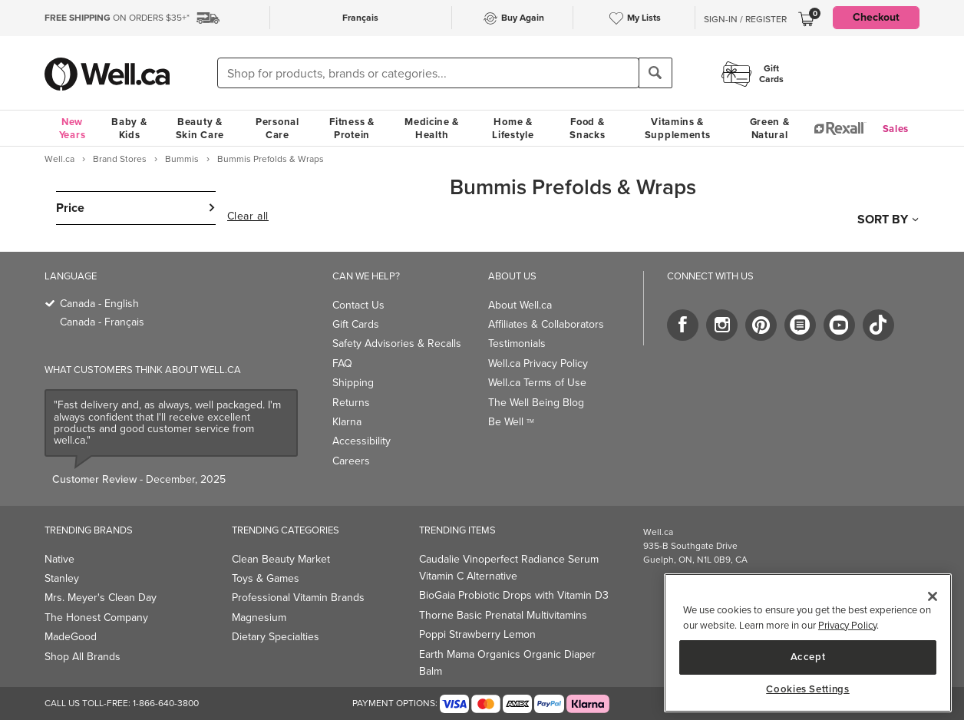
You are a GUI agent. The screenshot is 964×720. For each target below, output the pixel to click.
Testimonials (517, 343)
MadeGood (71, 637)
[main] (808, 642)
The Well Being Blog (536, 403)
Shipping (353, 383)
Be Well (511, 422)
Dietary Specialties (275, 637)
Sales (896, 128)
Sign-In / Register (745, 19)
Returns (351, 403)
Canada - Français (102, 322)
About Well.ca (520, 305)
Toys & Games (265, 578)
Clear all (248, 216)
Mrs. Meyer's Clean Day (101, 598)
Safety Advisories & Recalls (396, 343)
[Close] (932, 596)
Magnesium (259, 617)
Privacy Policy (847, 625)
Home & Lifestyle (512, 128)
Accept (808, 656)
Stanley (62, 578)
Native (59, 559)
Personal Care (277, 128)
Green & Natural (770, 128)
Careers (351, 461)
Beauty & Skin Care (200, 128)
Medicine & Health (431, 128)
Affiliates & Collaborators (546, 324)
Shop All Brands (83, 657)
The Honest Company (96, 617)
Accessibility (361, 441)
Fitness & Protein (351, 128)
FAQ (342, 363)
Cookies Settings (808, 689)
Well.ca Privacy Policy (538, 363)
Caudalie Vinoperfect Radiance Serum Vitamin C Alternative (509, 567)
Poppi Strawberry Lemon (477, 634)
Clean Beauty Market (281, 559)
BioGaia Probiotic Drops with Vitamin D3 (514, 595)
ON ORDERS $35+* (117, 18)
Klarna (347, 422)
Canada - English (99, 304)
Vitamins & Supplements (678, 128)
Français (360, 18)
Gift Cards (355, 324)
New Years (72, 128)
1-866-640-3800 (166, 703)
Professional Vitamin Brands (298, 598)
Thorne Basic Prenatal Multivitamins (503, 615)
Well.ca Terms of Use (537, 383)
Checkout (876, 17)
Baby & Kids (129, 128)
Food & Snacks (587, 128)
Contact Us (358, 305)
